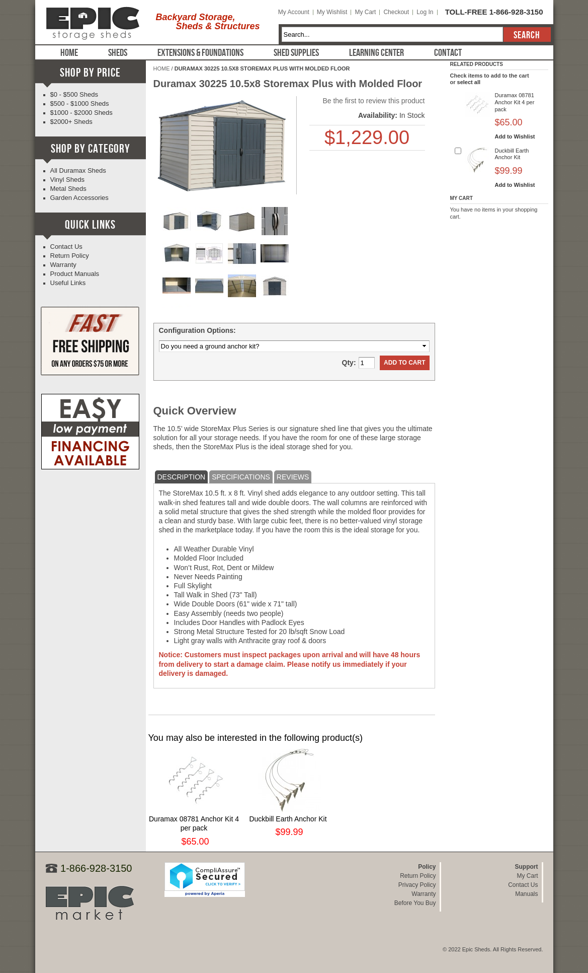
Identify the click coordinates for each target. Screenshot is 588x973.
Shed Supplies (296, 53)
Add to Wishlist (515, 136)
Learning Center (376, 53)
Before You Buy (415, 903)
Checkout (396, 12)
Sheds (117, 53)
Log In (424, 12)
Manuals (526, 893)
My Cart (365, 12)
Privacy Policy (417, 884)
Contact (448, 53)
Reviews (293, 477)
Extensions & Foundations (200, 53)
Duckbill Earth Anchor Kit (287, 819)
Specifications (241, 477)
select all (468, 82)
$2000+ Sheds (71, 121)
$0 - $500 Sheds (74, 94)
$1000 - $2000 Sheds (81, 112)
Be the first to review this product (373, 101)
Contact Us (66, 246)
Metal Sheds (68, 188)
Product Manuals (75, 273)
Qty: (349, 363)
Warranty (63, 264)
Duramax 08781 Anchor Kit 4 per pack (515, 102)
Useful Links (68, 283)
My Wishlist (332, 12)
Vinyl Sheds (67, 179)
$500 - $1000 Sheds (79, 103)
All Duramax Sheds (78, 170)
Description (181, 477)
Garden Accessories (79, 197)
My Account (293, 12)
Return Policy (69, 255)
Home (69, 53)
